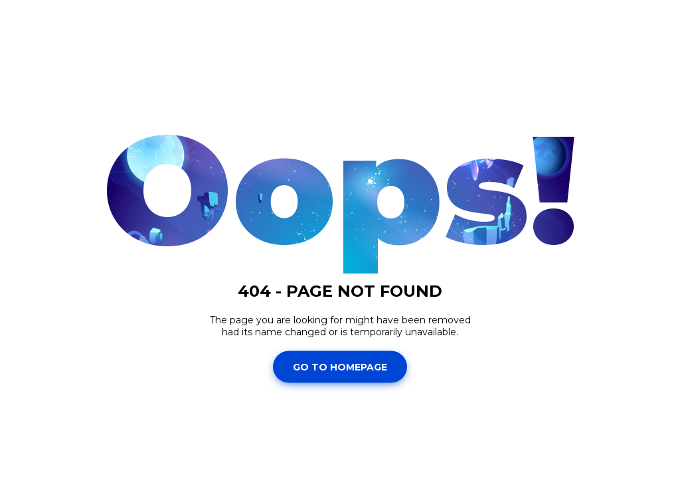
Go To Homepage (340, 366)
